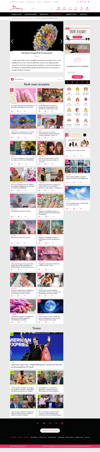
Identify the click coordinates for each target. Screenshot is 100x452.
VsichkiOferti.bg (13, 2)
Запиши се (77, 78)
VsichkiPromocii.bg (30, 2)
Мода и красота (57, 14)
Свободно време (31, 14)
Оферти (87, 8)
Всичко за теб (16, 14)
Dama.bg (21, 2)
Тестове (70, 8)
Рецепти (58, 8)
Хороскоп (83, 14)
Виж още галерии (36, 88)
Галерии (64, 8)
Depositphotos (34, 441)
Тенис (36, 332)
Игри (81, 8)
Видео (75, 8)
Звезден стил (32, 18)
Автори (20, 441)
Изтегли (77, 39)
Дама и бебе (44, 14)
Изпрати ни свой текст (50, 434)
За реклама (13, 441)
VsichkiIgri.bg (55, 2)
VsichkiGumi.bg (46, 2)
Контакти (26, 441)
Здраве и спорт (71, 14)
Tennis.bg (39, 2)
